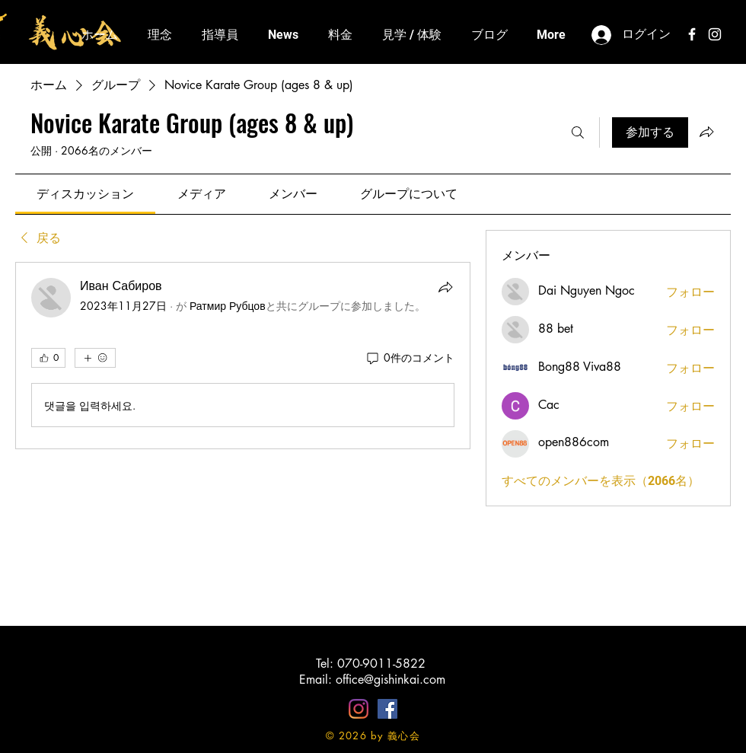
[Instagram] (358, 709)
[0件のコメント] (409, 357)
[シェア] (445, 287)
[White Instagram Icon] (714, 34)
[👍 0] (48, 358)
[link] (85, 194)
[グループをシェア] (706, 132)
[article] (242, 355)
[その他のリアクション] (95, 358)
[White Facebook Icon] (692, 34)
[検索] (578, 132)
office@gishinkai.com (390, 680)
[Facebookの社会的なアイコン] (387, 709)
